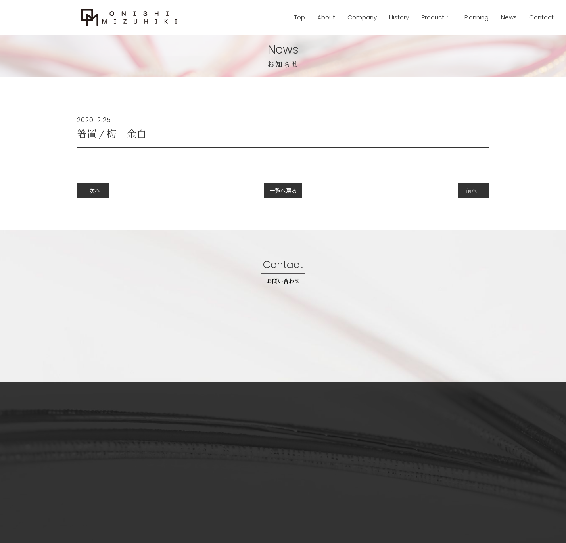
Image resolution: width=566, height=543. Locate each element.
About (326, 17)
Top (299, 17)
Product (434, 17)
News (509, 17)
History (399, 17)
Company (362, 17)
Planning (476, 17)
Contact (541, 17)
